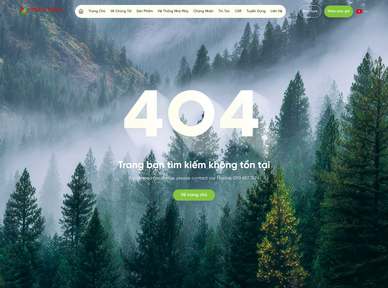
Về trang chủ (194, 195)
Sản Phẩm (144, 11)
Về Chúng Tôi (120, 11)
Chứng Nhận (203, 11)
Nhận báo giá (339, 11)
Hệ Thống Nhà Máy (173, 11)
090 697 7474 (246, 178)
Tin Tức (224, 11)
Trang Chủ (96, 11)
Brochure (310, 11)
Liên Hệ (276, 11)
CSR (238, 11)
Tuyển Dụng (256, 11)
